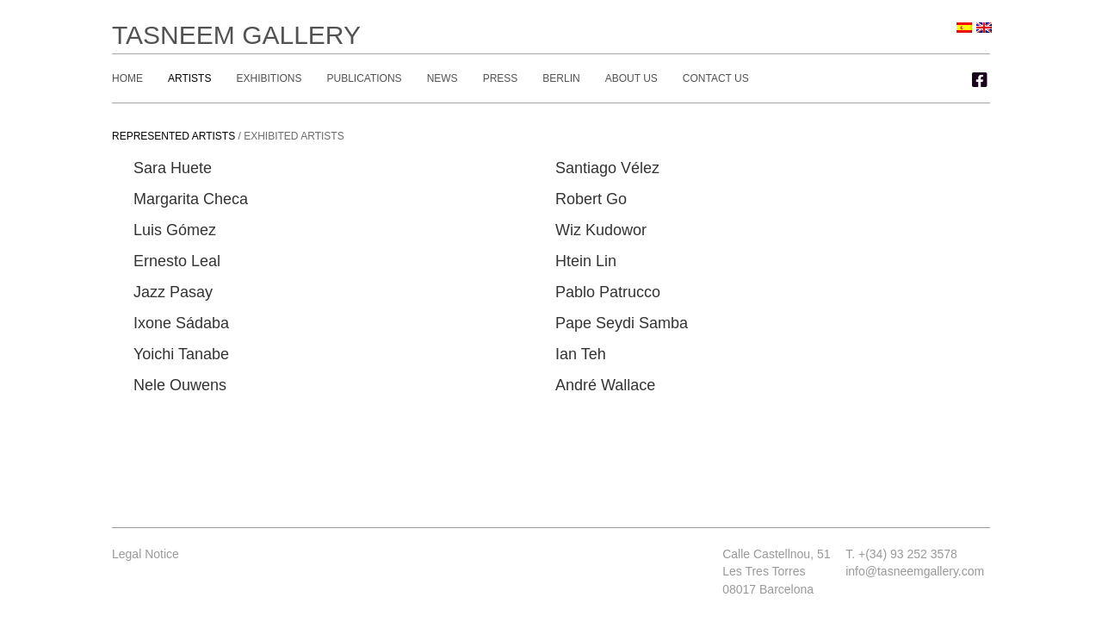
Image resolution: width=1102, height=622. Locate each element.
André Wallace (605, 385)
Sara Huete (172, 168)
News (442, 78)
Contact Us (716, 78)
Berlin (560, 78)
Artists (189, 78)
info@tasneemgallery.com (914, 571)
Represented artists (173, 136)
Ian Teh (580, 354)
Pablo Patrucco (607, 292)
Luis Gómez (174, 230)
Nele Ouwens (179, 385)
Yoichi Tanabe (181, 354)
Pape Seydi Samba (621, 323)
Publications (363, 78)
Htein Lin (585, 261)
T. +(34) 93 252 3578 (901, 554)
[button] (980, 80)
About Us (631, 78)
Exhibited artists (294, 136)
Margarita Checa (190, 199)
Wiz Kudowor (601, 230)
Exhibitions (268, 78)
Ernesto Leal (176, 261)
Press (500, 78)
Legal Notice (145, 554)
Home (127, 78)
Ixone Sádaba (181, 323)
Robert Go (591, 199)
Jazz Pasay (173, 292)
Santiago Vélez (607, 168)
